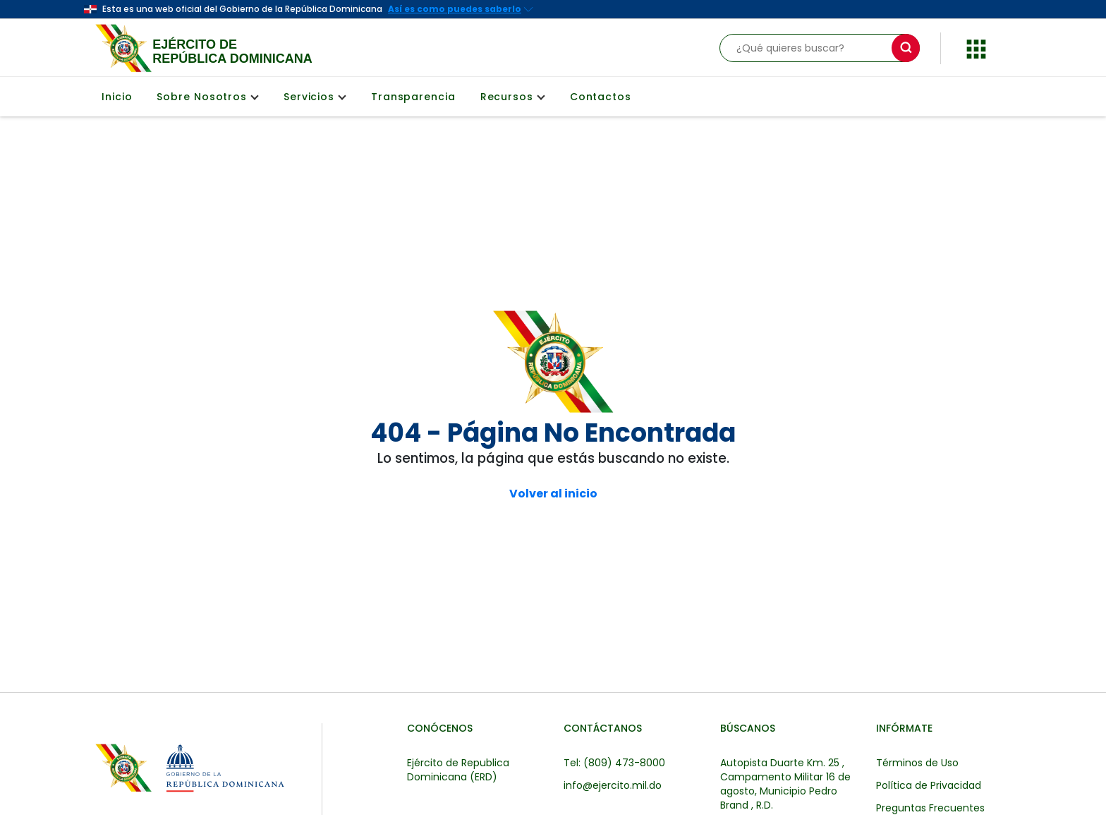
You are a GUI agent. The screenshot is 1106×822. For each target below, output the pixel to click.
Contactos (600, 97)
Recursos (512, 97)
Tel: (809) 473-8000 (614, 763)
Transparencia (413, 97)
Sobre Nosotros (207, 97)
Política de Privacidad (928, 785)
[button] (976, 47)
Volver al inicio (553, 494)
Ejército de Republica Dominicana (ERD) (458, 770)
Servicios (315, 97)
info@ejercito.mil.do (613, 785)
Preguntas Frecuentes (930, 808)
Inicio (117, 97)
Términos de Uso (917, 763)
